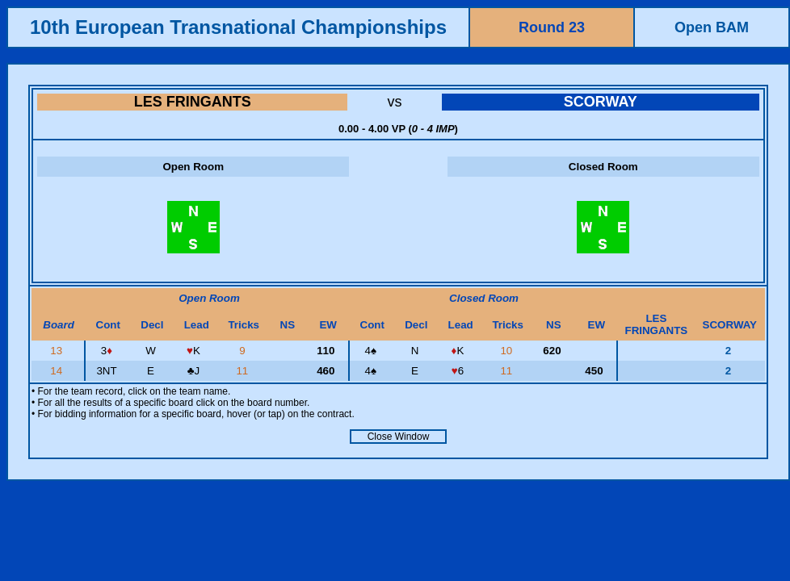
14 (57, 371)
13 (57, 351)
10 (507, 351)
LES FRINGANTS (192, 102)
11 (243, 371)
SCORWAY (600, 102)
